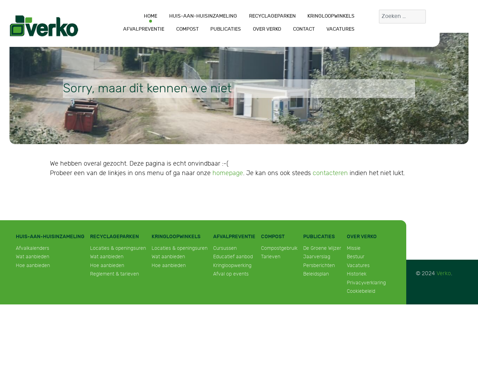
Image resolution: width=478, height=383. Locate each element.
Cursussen (225, 248)
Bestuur (355, 257)
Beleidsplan (316, 274)
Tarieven (270, 257)
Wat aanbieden (32, 257)
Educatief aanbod (233, 257)
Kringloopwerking (232, 265)
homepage (227, 173)
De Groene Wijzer (322, 248)
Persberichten (319, 265)
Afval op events (231, 274)
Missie (354, 248)
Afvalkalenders (32, 248)
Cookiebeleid (361, 291)
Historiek (357, 274)
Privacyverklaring (366, 283)
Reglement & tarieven (114, 274)
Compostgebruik (279, 248)
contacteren (330, 173)
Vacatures (358, 265)
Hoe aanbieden (33, 265)
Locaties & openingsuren (118, 248)
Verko (443, 273)
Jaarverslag (316, 257)
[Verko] (43, 25)
